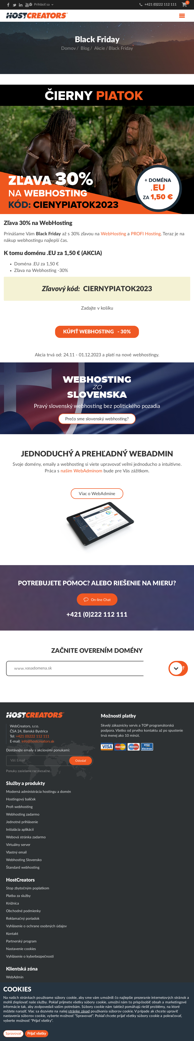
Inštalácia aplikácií (20, 829)
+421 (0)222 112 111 (160, 4)
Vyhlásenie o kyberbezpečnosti (30, 956)
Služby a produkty (25, 783)
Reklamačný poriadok (22, 918)
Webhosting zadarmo (22, 814)
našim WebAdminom (81, 471)
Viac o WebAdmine (97, 494)
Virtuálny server (18, 845)
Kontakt (12, 934)
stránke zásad (79, 1011)
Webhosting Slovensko (24, 860)
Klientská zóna (22, 969)
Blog (85, 48)
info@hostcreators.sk (37, 741)
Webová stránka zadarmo (26, 837)
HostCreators (20, 880)
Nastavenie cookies (21, 949)
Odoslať (80, 760)
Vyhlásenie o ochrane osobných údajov (36, 926)
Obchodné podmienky (23, 911)
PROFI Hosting (146, 234)
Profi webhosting (19, 807)
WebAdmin (14, 977)
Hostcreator (35, 715)
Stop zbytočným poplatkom (27, 888)
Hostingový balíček (21, 799)
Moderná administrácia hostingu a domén (38, 792)
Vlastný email (16, 852)
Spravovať (13, 1033)
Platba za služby (18, 896)
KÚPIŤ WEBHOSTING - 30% (97, 331)
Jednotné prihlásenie (22, 822)
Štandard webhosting (22, 867)
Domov (68, 48)
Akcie (99, 48)
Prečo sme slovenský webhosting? (97, 419)
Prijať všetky (36, 1033)
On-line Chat (97, 599)
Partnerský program (21, 941)
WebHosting (113, 234)
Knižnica (12, 903)
